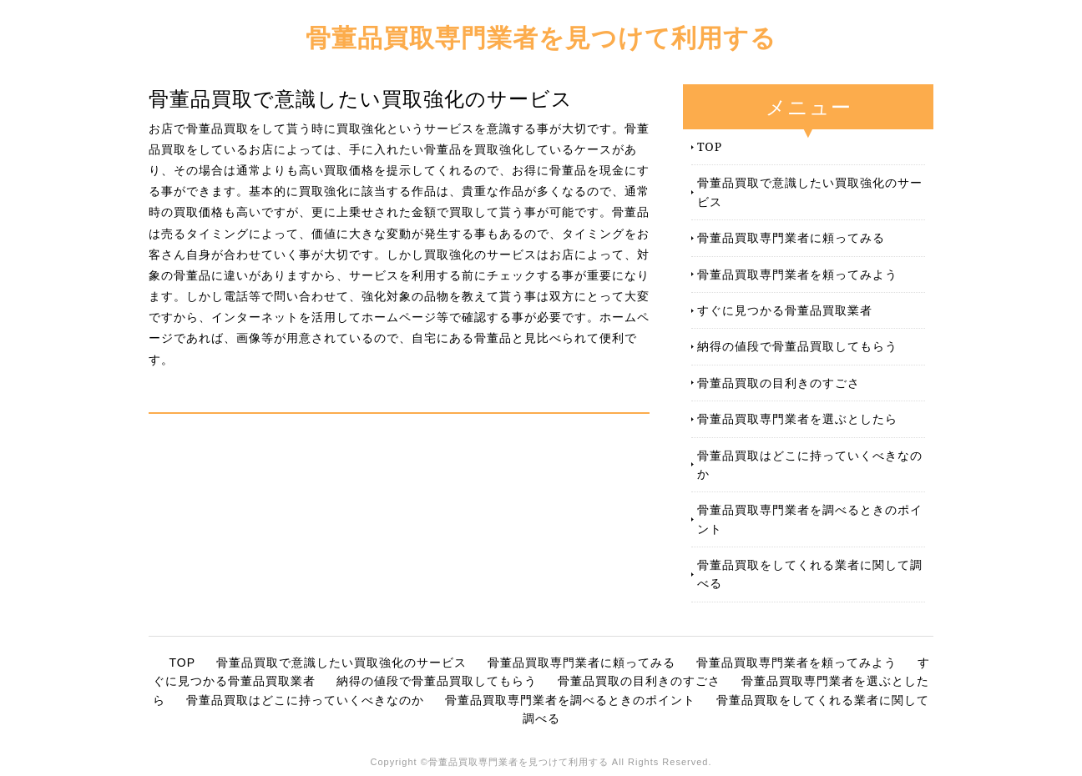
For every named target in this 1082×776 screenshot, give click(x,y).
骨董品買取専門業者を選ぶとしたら (797, 418)
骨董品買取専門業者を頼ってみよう (797, 274)
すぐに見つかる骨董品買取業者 (784, 310)
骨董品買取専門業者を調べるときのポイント (810, 518)
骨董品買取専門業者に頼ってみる (791, 237)
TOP (709, 146)
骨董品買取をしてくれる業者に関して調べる (810, 574)
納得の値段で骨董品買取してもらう (797, 346)
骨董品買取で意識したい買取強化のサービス (810, 191)
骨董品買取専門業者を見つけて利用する (541, 37)
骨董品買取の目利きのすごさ (778, 383)
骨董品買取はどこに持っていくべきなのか (810, 464)
